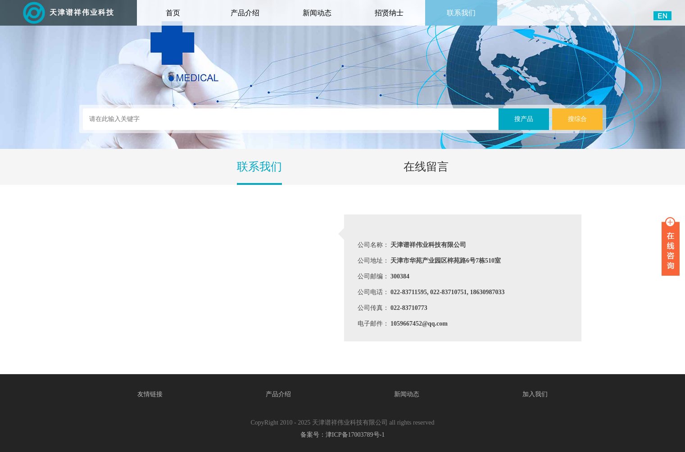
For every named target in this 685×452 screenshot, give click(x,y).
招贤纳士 (389, 13)
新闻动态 (317, 13)
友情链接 (150, 394)
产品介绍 (245, 13)
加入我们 (535, 394)
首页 (185, 8)
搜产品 (523, 119)
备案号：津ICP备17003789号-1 (342, 434)
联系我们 (461, 13)
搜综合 (577, 119)
